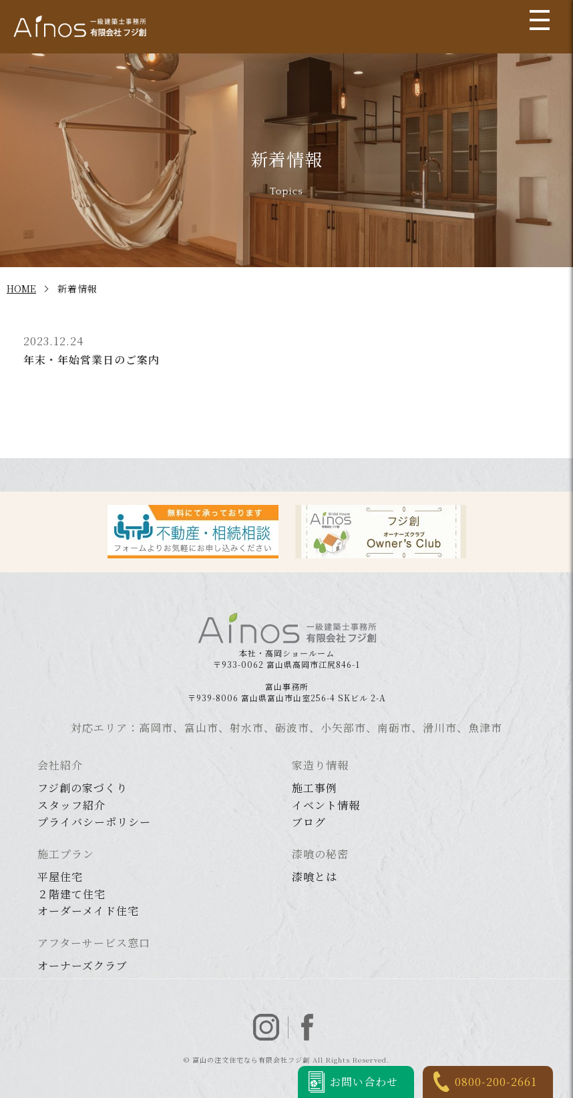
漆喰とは (314, 876)
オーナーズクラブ (82, 965)
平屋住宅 (60, 876)
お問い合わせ (364, 1081)
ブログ (309, 822)
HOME (21, 288)
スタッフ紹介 (71, 805)
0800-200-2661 (496, 1081)
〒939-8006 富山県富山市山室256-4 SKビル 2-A (287, 692)
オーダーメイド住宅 (88, 910)
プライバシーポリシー (94, 822)
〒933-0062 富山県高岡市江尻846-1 (286, 658)
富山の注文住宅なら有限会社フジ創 (251, 1060)
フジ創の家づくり (82, 787)
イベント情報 (326, 805)
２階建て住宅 (71, 894)
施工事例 (314, 787)
